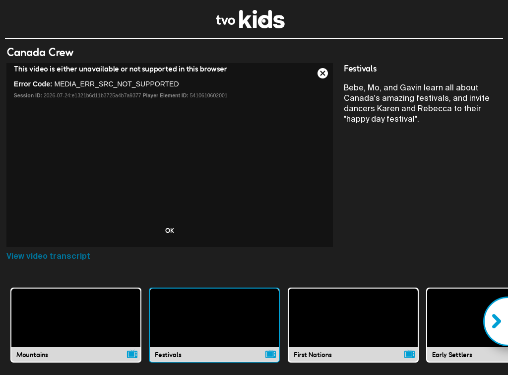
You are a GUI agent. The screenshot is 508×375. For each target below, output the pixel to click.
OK (169, 230)
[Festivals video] (214, 325)
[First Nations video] (353, 325)
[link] (250, 25)
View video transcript (48, 256)
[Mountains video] (75, 325)
